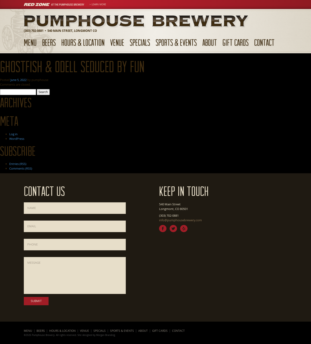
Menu (30, 42)
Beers (49, 42)
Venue (117, 42)
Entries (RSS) (17, 164)
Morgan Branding (105, 335)
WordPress (16, 139)
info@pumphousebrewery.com (180, 220)
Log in (13, 134)
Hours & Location (83, 42)
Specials (140, 42)
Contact (264, 42)
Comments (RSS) (20, 168)
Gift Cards (235, 42)
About (209, 42)
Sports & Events (176, 42)
